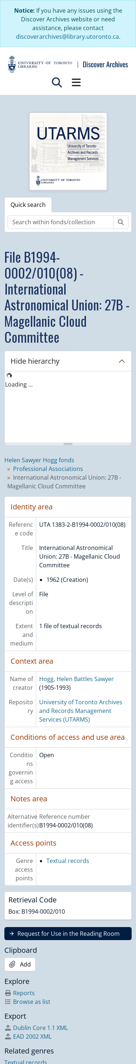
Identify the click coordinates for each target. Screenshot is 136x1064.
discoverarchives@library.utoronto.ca (67, 37)
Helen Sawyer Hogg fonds (39, 460)
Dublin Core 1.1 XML (36, 1028)
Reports (19, 993)
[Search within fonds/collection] (61, 222)
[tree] (68, 407)
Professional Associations (48, 469)
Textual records (67, 861)
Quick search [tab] (28, 205)
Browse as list (27, 1002)
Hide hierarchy (35, 361)
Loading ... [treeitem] (19, 384)
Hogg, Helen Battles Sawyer (76, 679)
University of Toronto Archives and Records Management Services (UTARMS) (80, 710)
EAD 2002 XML (27, 1036)
